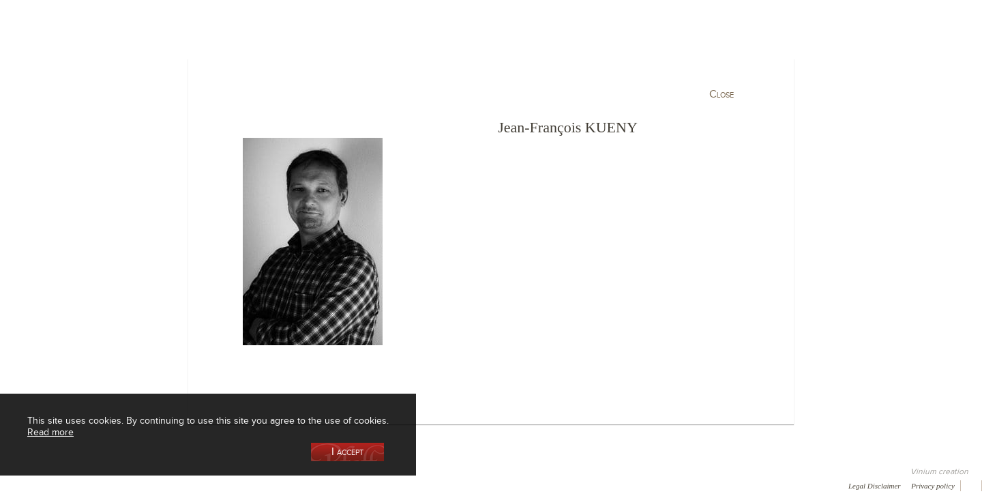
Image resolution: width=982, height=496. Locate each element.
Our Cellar (151, 70)
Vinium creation (939, 471)
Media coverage (121, 485)
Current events (837, 70)
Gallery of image (194, 485)
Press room (261, 485)
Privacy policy (933, 486)
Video (414, 485)
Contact (313, 485)
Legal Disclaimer (874, 486)
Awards (61, 485)
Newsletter (365, 485)
